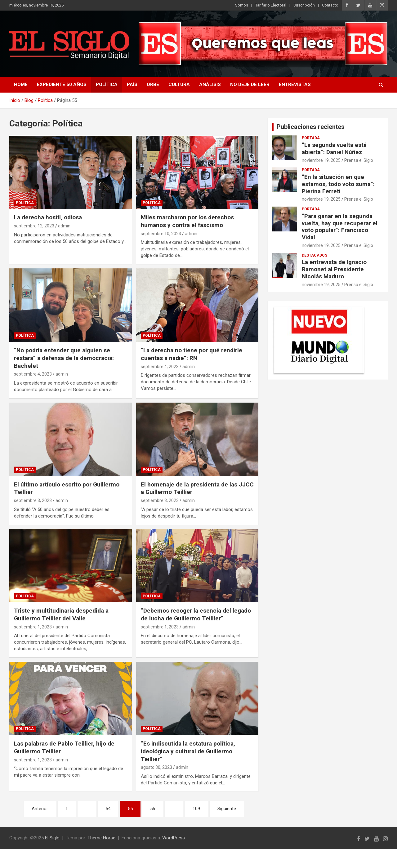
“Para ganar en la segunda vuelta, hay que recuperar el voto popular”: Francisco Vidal (339, 226)
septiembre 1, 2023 (33, 626)
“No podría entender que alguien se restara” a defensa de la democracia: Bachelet (64, 358)
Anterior (40, 808)
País (132, 84)
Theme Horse (101, 838)
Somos (241, 5)
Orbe (153, 84)
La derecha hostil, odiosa (48, 217)
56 (152, 808)
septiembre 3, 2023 (33, 500)
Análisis (210, 84)
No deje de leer (250, 84)
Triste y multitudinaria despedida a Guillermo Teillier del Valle (61, 614)
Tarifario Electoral (270, 5)
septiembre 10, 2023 (161, 233)
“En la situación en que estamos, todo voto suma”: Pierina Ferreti (338, 184)
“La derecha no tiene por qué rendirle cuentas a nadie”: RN (191, 354)
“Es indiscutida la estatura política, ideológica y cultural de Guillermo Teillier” (188, 751)
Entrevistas (295, 84)
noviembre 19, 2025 (321, 160)
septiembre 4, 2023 (33, 374)
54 (107, 808)
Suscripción (304, 5)
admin (64, 225)
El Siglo (52, 838)
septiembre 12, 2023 (34, 225)
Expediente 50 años (62, 84)
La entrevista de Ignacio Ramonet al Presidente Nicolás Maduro (334, 269)
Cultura (179, 84)
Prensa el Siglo (358, 160)
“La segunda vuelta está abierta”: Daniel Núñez (334, 148)
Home (21, 84)
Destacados (314, 255)
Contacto (330, 5)
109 (196, 808)
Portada (311, 138)
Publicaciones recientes (311, 126)
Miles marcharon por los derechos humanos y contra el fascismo (187, 221)
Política (107, 84)
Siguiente (226, 808)
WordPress (173, 838)
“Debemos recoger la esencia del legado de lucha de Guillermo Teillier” (196, 614)
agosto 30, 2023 (156, 767)
